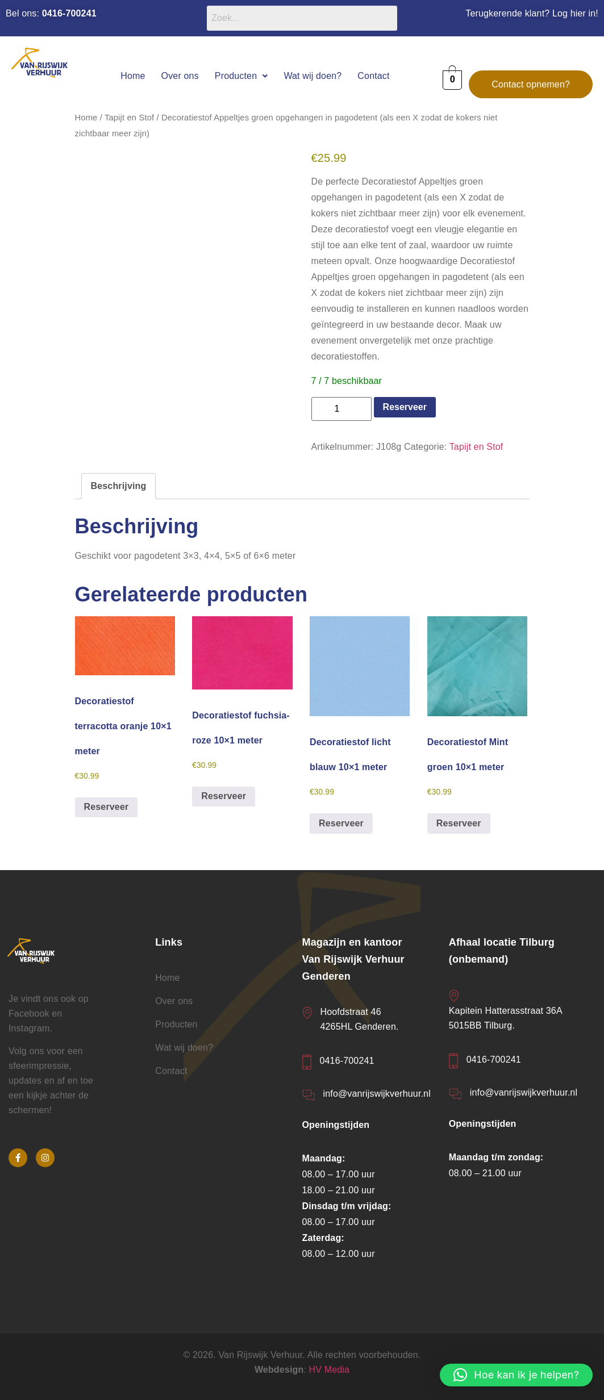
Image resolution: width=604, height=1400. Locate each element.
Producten (241, 76)
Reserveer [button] (106, 807)
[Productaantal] (341, 409)
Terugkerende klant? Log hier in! (531, 13)
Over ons (180, 76)
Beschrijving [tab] (119, 486)
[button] (241, 75)
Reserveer (405, 407)
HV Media (329, 1369)
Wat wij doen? (312, 76)
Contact (373, 76)
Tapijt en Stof (129, 117)
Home (132, 76)
